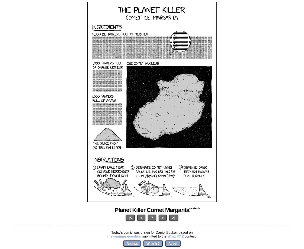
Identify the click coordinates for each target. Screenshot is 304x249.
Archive (132, 243)
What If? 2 (175, 236)
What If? (153, 243)
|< (130, 218)
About (173, 243)
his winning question (124, 236)
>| (173, 218)
